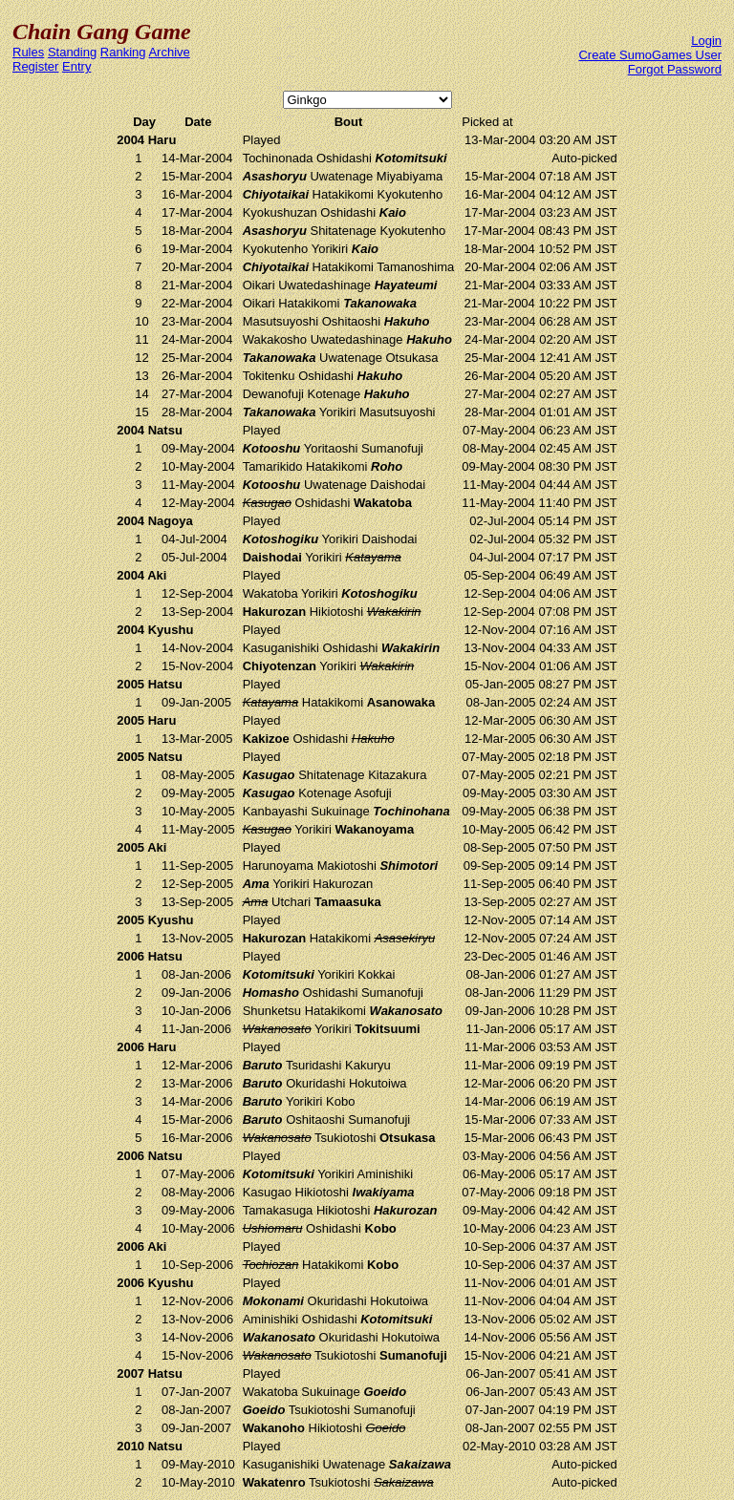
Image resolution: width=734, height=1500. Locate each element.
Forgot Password (675, 69)
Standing (72, 52)
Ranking (123, 52)
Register (35, 66)
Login (706, 40)
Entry (76, 66)
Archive (168, 52)
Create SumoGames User (650, 55)
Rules (28, 52)
